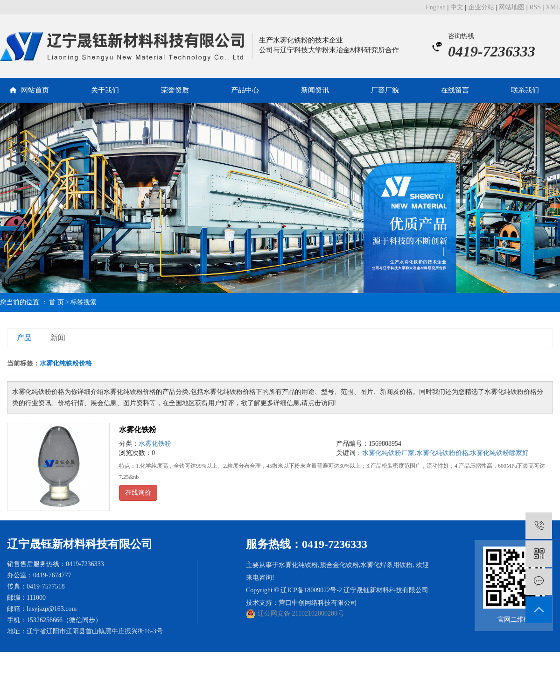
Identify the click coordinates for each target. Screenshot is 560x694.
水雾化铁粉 (137, 430)
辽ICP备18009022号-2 (311, 590)
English (436, 7)
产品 (24, 338)
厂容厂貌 (385, 90)
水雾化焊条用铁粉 (386, 564)
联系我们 (525, 90)
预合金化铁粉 (339, 564)
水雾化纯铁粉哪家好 (499, 452)
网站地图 (511, 7)
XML (553, 7)
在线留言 (455, 90)
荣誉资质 (175, 90)
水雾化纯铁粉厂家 (388, 452)
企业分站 (481, 7)
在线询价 (138, 492)
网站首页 (35, 90)
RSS (535, 7)
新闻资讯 (315, 90)
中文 (456, 7)
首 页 (56, 302)
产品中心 (245, 90)
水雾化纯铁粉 (298, 564)
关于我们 (105, 90)
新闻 (57, 338)
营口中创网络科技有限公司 (318, 602)
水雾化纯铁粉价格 (442, 452)
